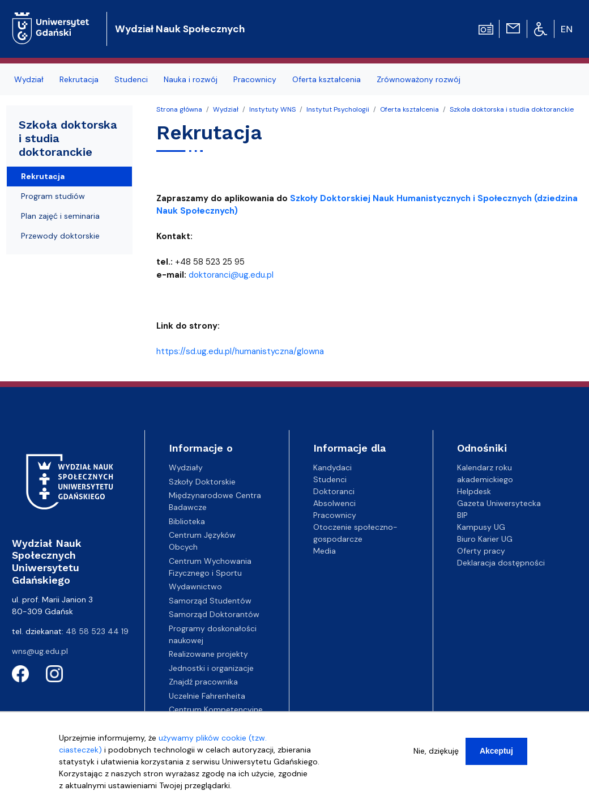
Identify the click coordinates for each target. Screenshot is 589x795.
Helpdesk (474, 491)
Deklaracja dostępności (501, 563)
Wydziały (186, 467)
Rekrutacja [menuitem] (79, 79)
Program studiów (53, 196)
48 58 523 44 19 (97, 631)
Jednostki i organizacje (211, 668)
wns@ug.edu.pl (40, 651)
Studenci (330, 479)
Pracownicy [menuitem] (254, 79)
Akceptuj (496, 750)
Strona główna (179, 109)
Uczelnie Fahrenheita (207, 696)
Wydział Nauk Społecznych (180, 29)
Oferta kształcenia (409, 109)
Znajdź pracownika (203, 682)
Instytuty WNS (272, 109)
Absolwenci (334, 503)
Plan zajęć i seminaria (60, 216)
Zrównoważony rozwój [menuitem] (418, 79)
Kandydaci (332, 467)
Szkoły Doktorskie (202, 482)
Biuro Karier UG (485, 539)
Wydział (225, 109)
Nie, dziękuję (436, 751)
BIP (462, 515)
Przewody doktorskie (60, 236)
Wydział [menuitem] (29, 79)
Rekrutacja (43, 176)
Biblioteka (187, 521)
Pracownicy (334, 515)
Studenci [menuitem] (131, 79)
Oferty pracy (481, 551)
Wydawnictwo (195, 586)
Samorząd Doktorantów (214, 614)
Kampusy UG (481, 527)
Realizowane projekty (208, 654)
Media (324, 551)
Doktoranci (334, 491)
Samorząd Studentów (210, 601)
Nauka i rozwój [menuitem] (190, 79)
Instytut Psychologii (337, 109)
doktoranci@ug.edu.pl (231, 274)
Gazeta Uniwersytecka (499, 503)
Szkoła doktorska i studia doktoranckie (512, 109)
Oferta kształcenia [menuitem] (326, 79)
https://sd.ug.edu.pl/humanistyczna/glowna (240, 351)
